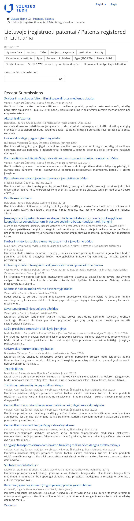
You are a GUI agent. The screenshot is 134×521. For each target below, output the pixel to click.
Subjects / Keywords (62, 52)
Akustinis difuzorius (17, 118)
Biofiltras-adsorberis (18, 198)
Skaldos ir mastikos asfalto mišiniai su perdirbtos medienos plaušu (49, 98)
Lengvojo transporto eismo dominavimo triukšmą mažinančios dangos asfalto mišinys (62, 445)
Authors (31, 52)
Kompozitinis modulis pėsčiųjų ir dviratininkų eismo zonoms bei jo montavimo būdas (61, 158)
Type (39, 58)
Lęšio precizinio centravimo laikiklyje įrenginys (35, 329)
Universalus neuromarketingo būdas (28, 349)
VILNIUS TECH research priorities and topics (54, 64)
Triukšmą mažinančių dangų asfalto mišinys (33, 385)
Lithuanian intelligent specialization (105, 64)
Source (51, 58)
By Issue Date (14, 52)
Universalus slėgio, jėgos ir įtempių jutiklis (32, 138)
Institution (85, 52)
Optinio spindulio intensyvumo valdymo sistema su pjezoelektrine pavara (53, 265)
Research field (105, 58)
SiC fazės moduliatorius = (21, 465)
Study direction (15, 64)
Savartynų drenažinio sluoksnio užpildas (31, 309)
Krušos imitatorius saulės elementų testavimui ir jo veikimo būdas (48, 241)
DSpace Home (19, 18)
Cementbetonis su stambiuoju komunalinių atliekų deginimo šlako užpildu (54, 405)
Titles (43, 52)
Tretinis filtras (13, 369)
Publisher (64, 58)
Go (60, 78)
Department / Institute (19, 58)
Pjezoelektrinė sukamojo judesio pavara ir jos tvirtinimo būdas (46, 178)
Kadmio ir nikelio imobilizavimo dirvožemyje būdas (38, 289)
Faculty (99, 52)
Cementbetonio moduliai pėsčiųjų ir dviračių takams (39, 425)
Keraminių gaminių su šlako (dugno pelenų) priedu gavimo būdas (47, 485)
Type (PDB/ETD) (83, 58)
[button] (100, 4)
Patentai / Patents (43, 18)
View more (10, 505)
